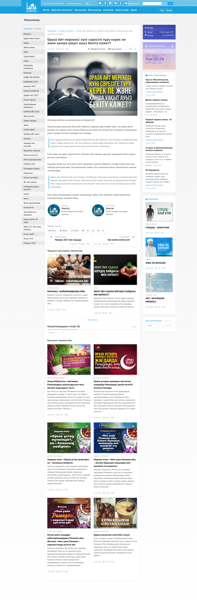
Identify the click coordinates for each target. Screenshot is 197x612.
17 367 (59, 415)
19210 (82, 244)
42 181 (106, 418)
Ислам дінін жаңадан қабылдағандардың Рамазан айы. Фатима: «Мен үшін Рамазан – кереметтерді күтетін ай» (65, 540)
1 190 (158, 268)
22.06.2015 (97, 562)
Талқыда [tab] (168, 321)
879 (157, 233)
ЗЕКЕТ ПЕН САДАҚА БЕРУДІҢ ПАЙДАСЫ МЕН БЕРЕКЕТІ (115, 293)
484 (58, 310)
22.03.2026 (149, 268)
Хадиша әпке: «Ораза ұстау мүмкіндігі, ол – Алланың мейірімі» (68, 461)
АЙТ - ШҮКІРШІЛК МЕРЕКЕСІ (155, 300)
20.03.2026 (149, 307)
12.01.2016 (97, 244)
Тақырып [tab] (28, 29)
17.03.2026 (51, 310)
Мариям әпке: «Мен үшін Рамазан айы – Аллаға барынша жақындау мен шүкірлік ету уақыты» (115, 462)
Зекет (96, 288)
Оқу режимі (115, 49)
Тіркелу (169, 10)
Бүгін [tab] (150, 325)
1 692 (158, 307)
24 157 (59, 490)
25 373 (59, 571)
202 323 (60, 49)
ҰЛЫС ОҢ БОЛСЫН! (156, 263)
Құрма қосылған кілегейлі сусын (112, 535)
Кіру (162, 10)
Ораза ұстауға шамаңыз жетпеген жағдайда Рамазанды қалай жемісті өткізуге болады (113, 384)
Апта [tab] (159, 325)
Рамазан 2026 (53, 288)
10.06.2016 (51, 571)
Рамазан (58, 226)
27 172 (106, 562)
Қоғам (148, 259)
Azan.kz (66, 208)
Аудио (134, 10)
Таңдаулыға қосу (96, 49)
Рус (164, 3)
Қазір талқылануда (156, 75)
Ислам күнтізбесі (66, 31)
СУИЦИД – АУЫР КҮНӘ (157, 227)
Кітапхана (108, 10)
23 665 (106, 493)
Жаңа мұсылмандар (55, 378)
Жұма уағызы (151, 224)
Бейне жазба (122, 10)
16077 (106, 244)
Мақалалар (80, 10)
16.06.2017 (51, 415)
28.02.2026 (97, 313)
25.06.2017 (73, 244)
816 (105, 313)
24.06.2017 (51, 49)
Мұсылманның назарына (53, 3)
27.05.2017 (51, 490)
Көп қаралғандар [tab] (154, 321)
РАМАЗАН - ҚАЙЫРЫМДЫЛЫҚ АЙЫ (66, 291)
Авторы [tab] (37, 29)
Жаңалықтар (94, 10)
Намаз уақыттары (74, 3)
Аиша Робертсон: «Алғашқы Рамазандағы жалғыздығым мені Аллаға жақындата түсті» (65, 384)
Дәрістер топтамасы (62, 10)
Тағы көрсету (92, 320)
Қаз (170, 3)
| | (130, 49)
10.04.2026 (149, 233)
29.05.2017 (97, 418)
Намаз (46, 10)
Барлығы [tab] (168, 325)
